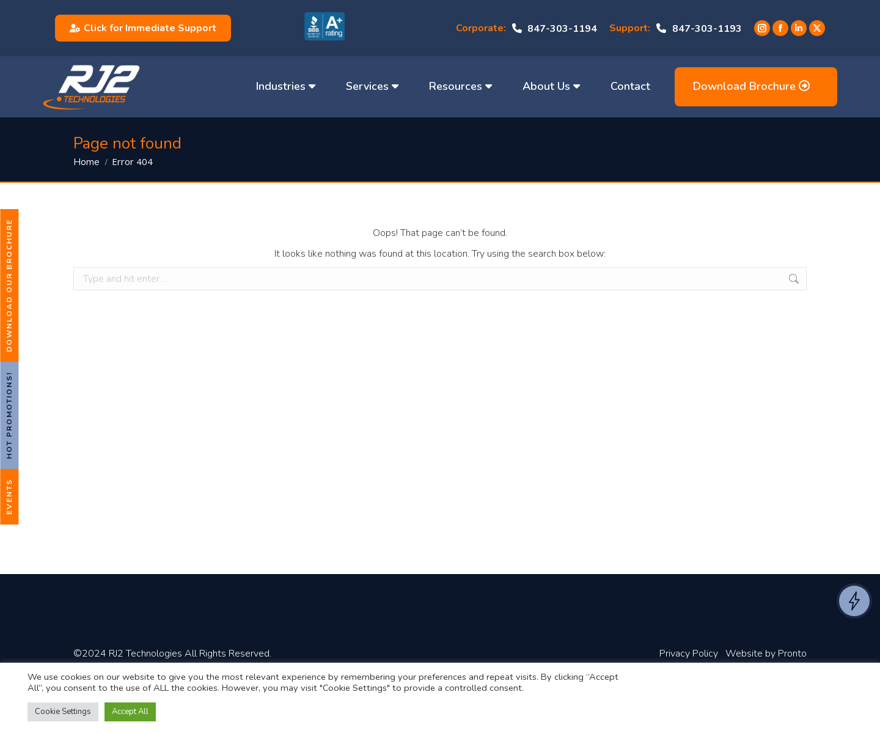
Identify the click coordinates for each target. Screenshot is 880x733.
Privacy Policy (688, 653)
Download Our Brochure (9, 285)
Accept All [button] (130, 711)
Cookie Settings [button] (63, 711)
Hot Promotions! (9, 415)
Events (9, 497)
